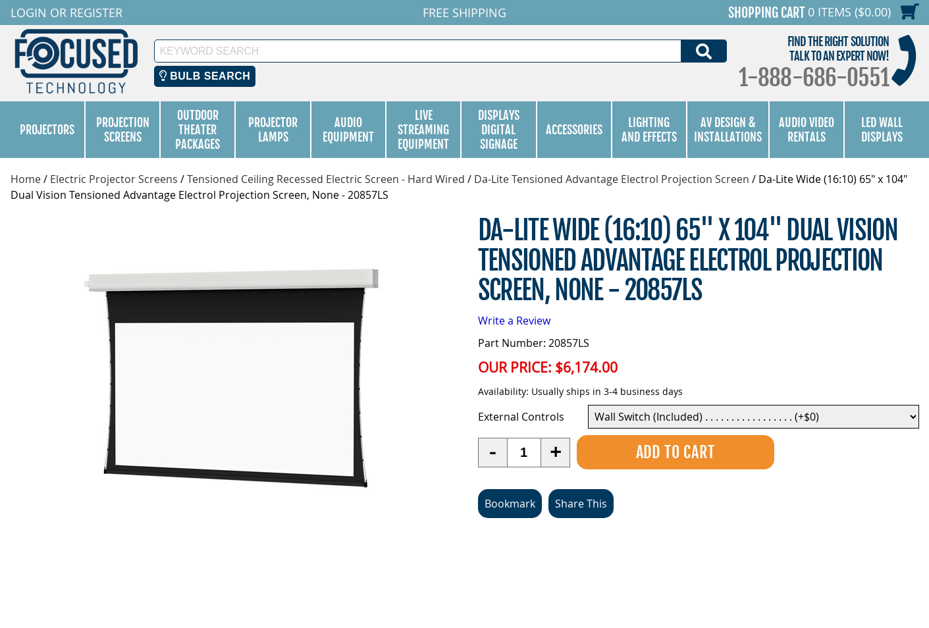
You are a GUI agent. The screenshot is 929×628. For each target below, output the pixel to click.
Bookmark (510, 503)
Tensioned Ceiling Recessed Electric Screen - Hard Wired (326, 179)
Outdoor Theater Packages (197, 129)
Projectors (47, 129)
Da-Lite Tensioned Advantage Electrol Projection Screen (611, 179)
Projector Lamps (273, 129)
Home (26, 179)
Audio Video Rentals (806, 129)
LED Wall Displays (882, 129)
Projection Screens (122, 129)
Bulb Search (205, 76)
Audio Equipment (348, 129)
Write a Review (514, 320)
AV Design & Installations (728, 129)
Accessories (574, 129)
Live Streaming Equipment (423, 129)
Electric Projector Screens (114, 179)
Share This (581, 503)
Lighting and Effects (649, 129)
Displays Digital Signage (498, 129)
